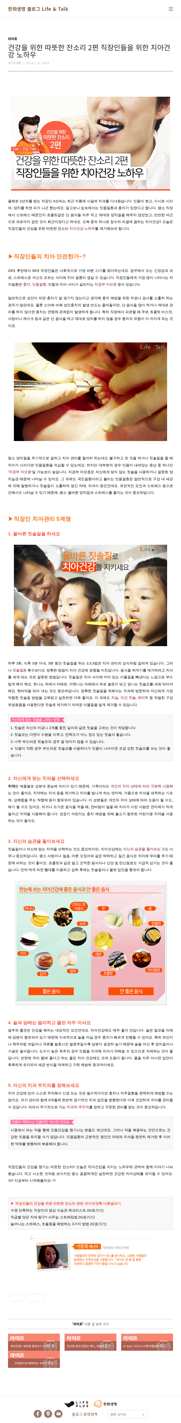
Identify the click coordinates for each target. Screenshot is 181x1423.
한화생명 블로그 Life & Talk (38, 8)
